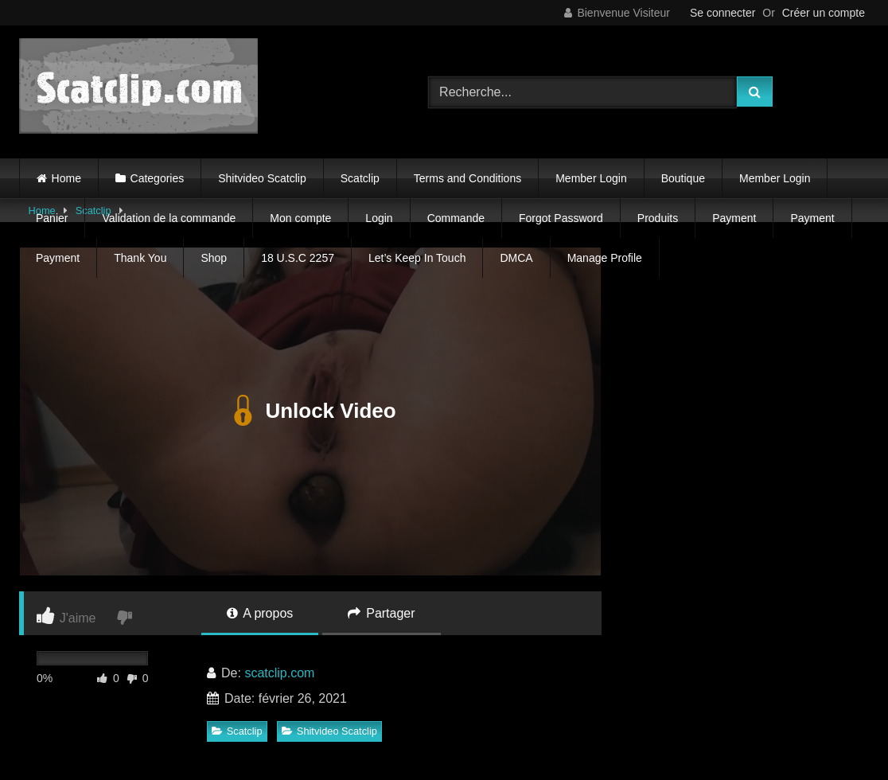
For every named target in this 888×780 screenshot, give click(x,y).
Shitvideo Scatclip (262, 178)
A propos (260, 613)
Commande (456, 218)
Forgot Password (561, 218)
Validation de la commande (169, 218)
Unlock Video (309, 411)
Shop (214, 258)
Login (378, 218)
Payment (734, 218)
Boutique (683, 178)
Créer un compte (823, 12)
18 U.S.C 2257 (297, 258)
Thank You (140, 258)
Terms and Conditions (467, 178)
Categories (157, 178)
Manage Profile (604, 258)
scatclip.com (279, 673)
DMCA (516, 258)
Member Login (591, 178)
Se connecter (723, 12)
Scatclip (360, 178)
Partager (381, 613)
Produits (657, 218)
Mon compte (300, 218)
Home (66, 178)
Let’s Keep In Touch (416, 258)
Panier (52, 218)
